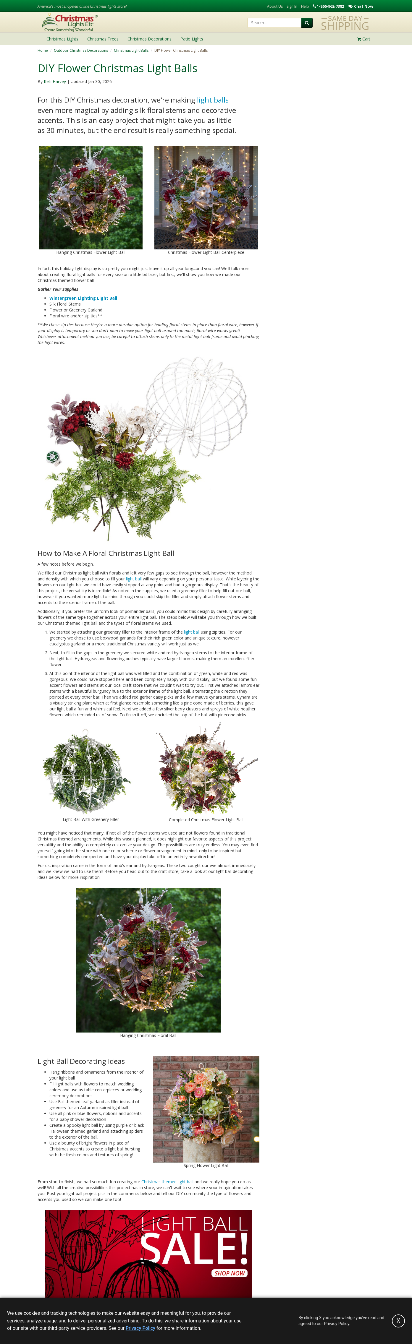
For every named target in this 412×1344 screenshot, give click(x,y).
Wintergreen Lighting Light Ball (83, 298)
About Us (275, 6)
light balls (213, 100)
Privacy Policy (140, 1328)
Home (43, 50)
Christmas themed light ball (167, 1181)
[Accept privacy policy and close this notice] (398, 1320)
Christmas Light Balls (131, 50)
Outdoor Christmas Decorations (81, 50)
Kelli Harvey (55, 81)
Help (305, 6)
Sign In (292, 6)
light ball (134, 579)
